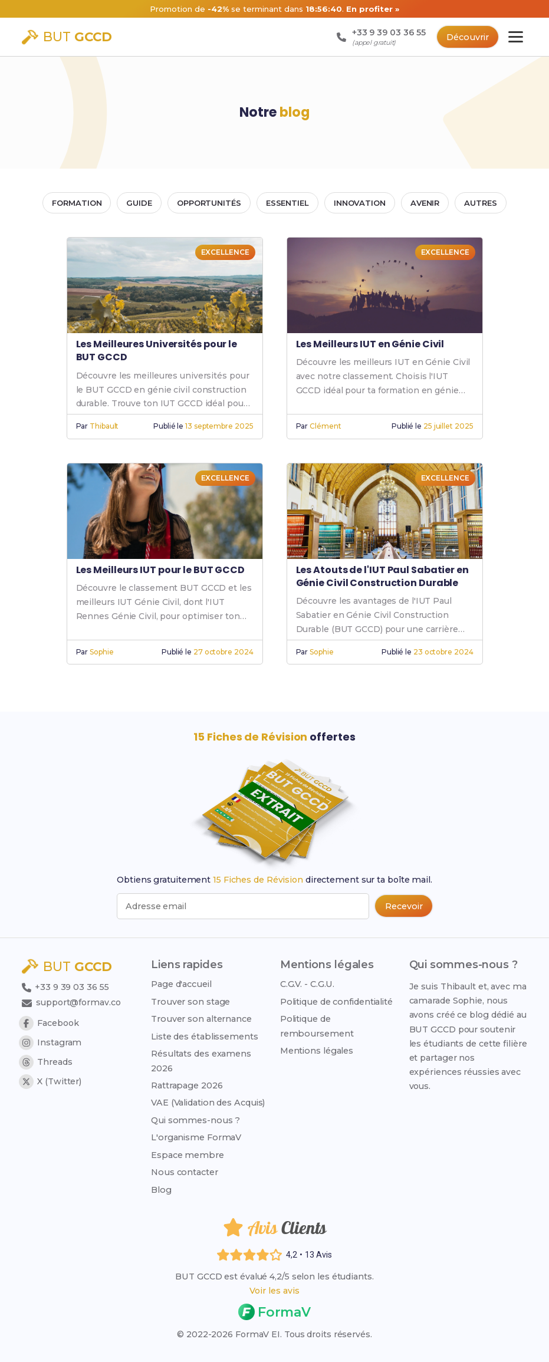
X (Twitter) (50, 1081)
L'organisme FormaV (196, 1137)
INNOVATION (360, 203)
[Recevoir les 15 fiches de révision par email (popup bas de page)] (402, 906)
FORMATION (76, 203)
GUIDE (139, 203)
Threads (45, 1062)
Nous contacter (184, 1172)
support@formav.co (73, 1002)
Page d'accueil (181, 983)
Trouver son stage (190, 1001)
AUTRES (480, 203)
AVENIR (424, 203)
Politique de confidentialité (336, 1001)
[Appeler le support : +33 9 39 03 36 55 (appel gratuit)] (378, 37)
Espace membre (187, 1154)
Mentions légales (316, 1050)
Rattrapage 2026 (187, 1085)
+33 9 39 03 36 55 (66, 987)
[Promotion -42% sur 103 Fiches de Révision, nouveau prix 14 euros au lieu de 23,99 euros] (274, 9)
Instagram (50, 1042)
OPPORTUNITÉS (209, 203)
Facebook (49, 1023)
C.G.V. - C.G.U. (307, 983)
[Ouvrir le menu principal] (515, 36)
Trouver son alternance (201, 1018)
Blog (161, 1189)
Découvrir (467, 37)
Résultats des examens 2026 (201, 1060)
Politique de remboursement (317, 1025)
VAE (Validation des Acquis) (208, 1102)
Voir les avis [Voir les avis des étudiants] (275, 1290)
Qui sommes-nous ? (195, 1119)
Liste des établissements (204, 1036)
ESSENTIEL (287, 203)
